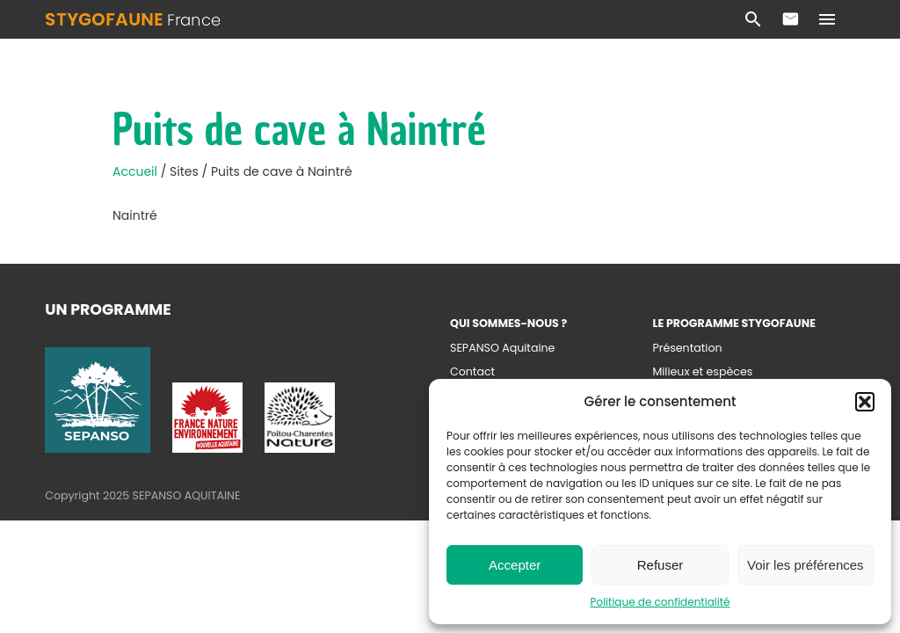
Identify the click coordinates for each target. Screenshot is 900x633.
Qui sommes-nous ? (508, 323)
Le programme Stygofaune (734, 323)
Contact (790, 19)
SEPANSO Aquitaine (502, 347)
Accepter (515, 564)
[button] (865, 402)
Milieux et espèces (702, 371)
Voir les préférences (805, 564)
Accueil (136, 171)
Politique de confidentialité (660, 601)
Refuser (660, 564)
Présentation (687, 347)
